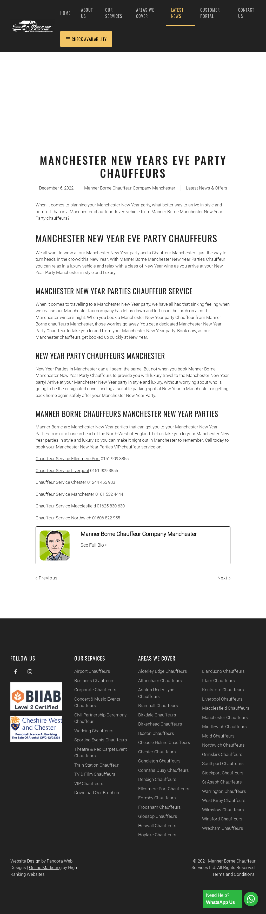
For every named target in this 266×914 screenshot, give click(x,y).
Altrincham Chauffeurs (155, 680)
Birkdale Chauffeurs (152, 714)
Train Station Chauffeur (92, 765)
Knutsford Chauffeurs (218, 689)
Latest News (177, 13)
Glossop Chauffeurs (153, 816)
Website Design (23, 861)
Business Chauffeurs (90, 680)
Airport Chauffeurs (87, 671)
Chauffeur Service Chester (61, 482)
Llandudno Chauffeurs (218, 671)
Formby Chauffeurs (152, 797)
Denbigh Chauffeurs (153, 779)
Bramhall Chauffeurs (153, 705)
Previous (47, 577)
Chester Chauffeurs (152, 751)
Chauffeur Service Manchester (65, 494)
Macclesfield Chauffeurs (221, 708)
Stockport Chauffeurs (218, 772)
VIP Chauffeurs (84, 783)
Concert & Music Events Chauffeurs (93, 702)
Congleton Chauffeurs (155, 760)
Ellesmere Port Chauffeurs (159, 788)
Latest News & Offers (206, 188)
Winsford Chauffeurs (217, 818)
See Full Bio (92, 545)
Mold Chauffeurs (213, 736)
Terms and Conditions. (231, 874)
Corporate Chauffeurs (91, 689)
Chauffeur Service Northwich (63, 517)
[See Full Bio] (106, 545)
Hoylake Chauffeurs (153, 834)
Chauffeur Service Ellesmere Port (68, 458)
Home (65, 13)
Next (223, 577)
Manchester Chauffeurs (220, 717)
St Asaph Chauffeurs (217, 782)
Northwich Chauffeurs (218, 745)
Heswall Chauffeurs (153, 825)
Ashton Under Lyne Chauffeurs (152, 693)
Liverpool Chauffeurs (217, 699)
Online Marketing (43, 867)
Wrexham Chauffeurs (217, 828)
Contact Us (246, 13)
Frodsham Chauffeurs (155, 807)
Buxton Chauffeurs (151, 733)
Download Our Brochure (93, 792)
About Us (87, 13)
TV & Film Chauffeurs (90, 774)
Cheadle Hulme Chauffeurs (159, 742)
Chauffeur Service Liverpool (62, 470)
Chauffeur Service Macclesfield (66, 505)
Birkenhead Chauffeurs (155, 724)
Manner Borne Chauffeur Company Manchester (129, 188)
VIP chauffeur (127, 446)
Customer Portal (210, 13)
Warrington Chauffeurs (219, 791)
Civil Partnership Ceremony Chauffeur (96, 718)
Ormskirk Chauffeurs (217, 754)
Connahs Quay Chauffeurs (159, 770)
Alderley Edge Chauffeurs (158, 671)
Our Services (113, 13)
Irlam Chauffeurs (213, 680)
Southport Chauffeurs (218, 763)
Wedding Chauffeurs (89, 730)
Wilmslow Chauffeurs (218, 809)
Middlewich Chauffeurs (219, 726)
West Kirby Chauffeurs (219, 800)
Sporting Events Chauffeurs (96, 739)
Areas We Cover (145, 13)
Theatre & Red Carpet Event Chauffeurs (96, 753)
